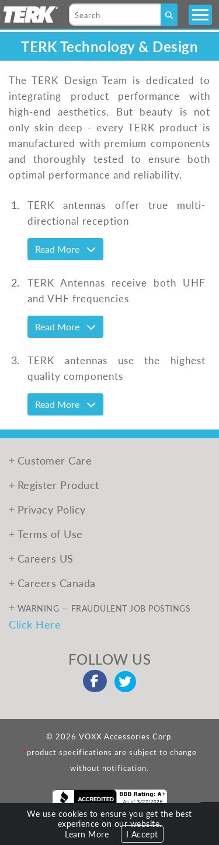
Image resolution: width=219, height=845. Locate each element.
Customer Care (55, 460)
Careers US (46, 558)
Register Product (58, 484)
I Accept (142, 834)
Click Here (35, 624)
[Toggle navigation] (200, 15)
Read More (65, 249)
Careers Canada (57, 582)
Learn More (87, 834)
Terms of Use (50, 533)
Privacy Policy (52, 509)
